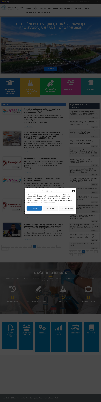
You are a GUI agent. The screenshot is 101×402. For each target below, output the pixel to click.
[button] (73, 191)
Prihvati (34, 208)
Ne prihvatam (50, 208)
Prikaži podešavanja (66, 208)
